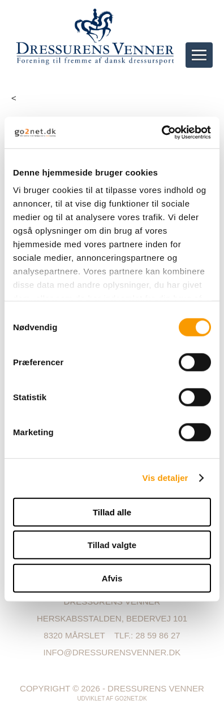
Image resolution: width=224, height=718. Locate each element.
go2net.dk (131, 698)
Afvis (112, 578)
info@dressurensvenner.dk (112, 652)
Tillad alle (112, 511)
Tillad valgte (112, 545)
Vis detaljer (165, 478)
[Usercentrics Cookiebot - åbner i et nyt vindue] (161, 132)
